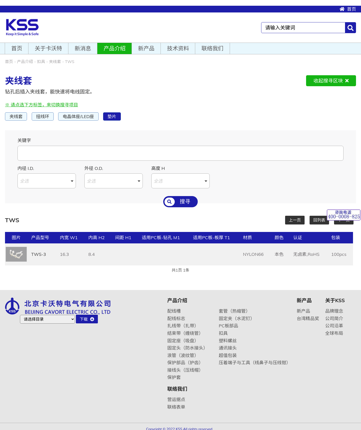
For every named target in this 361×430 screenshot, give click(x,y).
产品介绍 (115, 44)
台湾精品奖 (308, 314)
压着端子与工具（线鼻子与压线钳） (255, 358)
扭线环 (44, 112)
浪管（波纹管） (183, 351)
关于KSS (335, 296)
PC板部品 (228, 322)
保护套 (174, 373)
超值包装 (228, 351)
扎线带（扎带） (183, 322)
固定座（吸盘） (183, 337)
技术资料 (178, 44)
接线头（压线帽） (185, 366)
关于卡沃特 (48, 44)
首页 (348, 3)
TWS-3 (38, 250)
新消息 (83, 44)
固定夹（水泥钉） (237, 314)
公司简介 (334, 314)
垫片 (116, 112)
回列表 (319, 216)
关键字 (24, 136)
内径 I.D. (25, 164)
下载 (87, 315)
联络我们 (212, 44)
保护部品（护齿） (185, 358)
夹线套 (55, 57)
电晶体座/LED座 (81, 112)
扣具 (41, 57)
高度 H (158, 164)
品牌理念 (334, 307)
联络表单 (176, 403)
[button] (46, 176)
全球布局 (334, 329)
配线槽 (174, 307)
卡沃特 (25, 22)
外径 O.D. (93, 164)
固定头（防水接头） (187, 344)
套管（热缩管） (234, 307)
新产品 (146, 44)
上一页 (295, 216)
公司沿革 (334, 322)
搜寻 (177, 198)
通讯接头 (228, 344)
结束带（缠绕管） (185, 329)
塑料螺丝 (228, 337)
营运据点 (176, 395)
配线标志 (176, 314)
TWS (69, 57)
